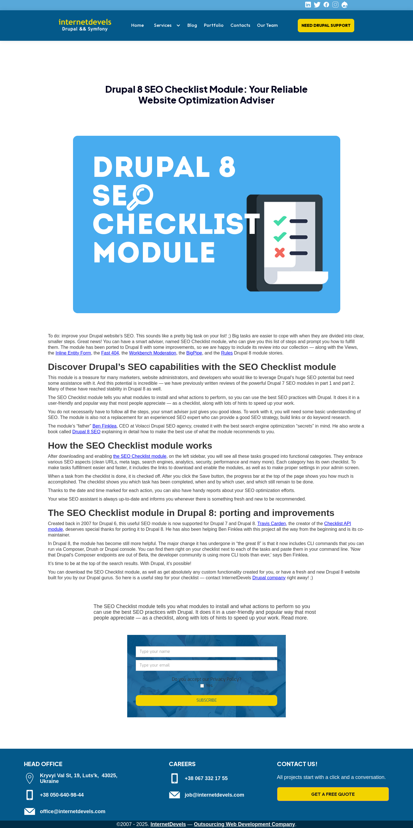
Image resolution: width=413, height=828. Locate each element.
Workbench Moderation (152, 353)
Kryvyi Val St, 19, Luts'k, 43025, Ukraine (78, 778)
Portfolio (214, 25)
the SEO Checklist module (140, 456)
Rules (227, 353)
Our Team (267, 25)
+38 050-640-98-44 (62, 795)
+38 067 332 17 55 (206, 778)
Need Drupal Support (326, 25)
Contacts (240, 25)
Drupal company (269, 577)
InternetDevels (168, 824)
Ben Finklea (104, 426)
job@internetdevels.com (214, 795)
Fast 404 (110, 353)
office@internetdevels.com (73, 811)
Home (137, 25)
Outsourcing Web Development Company (244, 824)
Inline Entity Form (73, 353)
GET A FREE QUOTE (333, 794)
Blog (192, 25)
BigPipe (194, 353)
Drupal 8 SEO (86, 431)
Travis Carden (271, 523)
